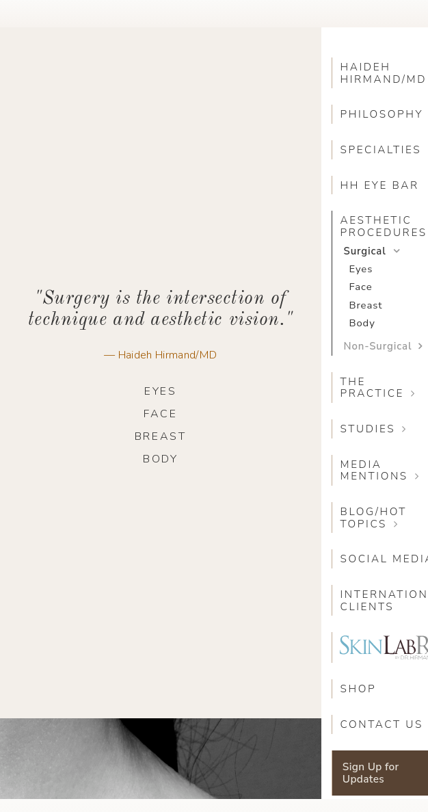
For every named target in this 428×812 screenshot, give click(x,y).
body (160, 459)
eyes (160, 391)
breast (161, 436)
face (161, 413)
